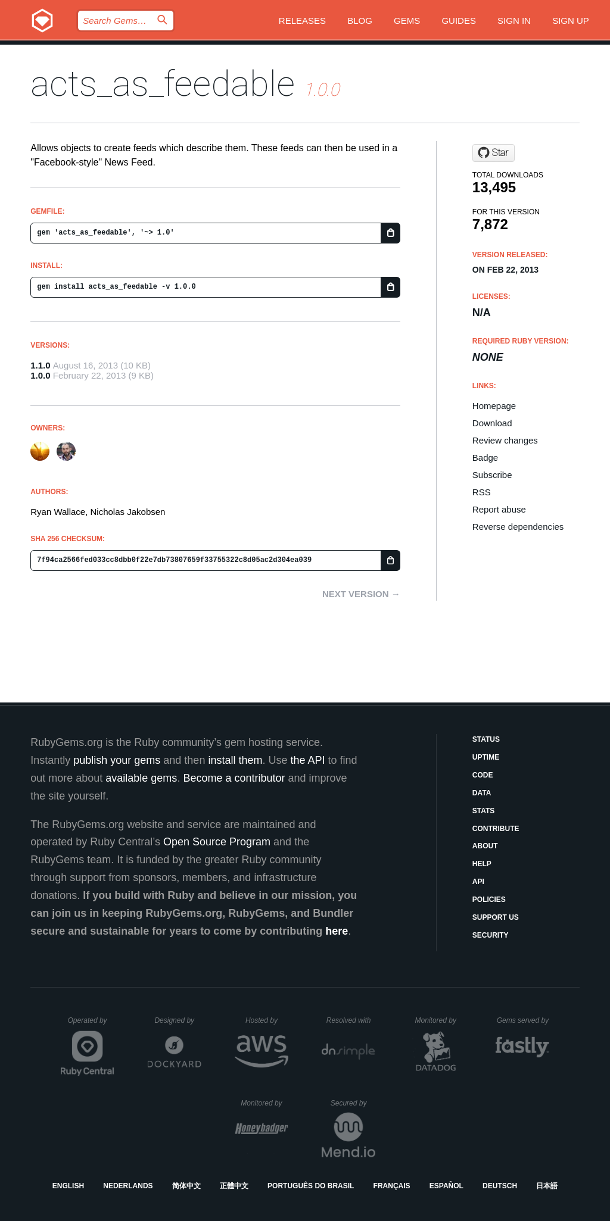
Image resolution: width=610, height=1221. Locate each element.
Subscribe (492, 475)
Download (492, 423)
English (68, 1186)
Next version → (361, 594)
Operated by (91, 1024)
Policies (489, 899)
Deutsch (500, 1186)
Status (486, 739)
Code (482, 775)
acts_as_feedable (162, 84)
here (336, 931)
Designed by (177, 1020)
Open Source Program (216, 842)
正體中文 (234, 1186)
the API (307, 760)
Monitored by (439, 1020)
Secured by (353, 1103)
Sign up (570, 20)
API (478, 882)
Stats (483, 811)
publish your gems (116, 760)
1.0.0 (40, 375)
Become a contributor (234, 778)
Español (446, 1186)
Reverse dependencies (518, 526)
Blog (359, 20)
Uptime (485, 757)
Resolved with (350, 1020)
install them (235, 760)
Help (481, 864)
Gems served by (523, 1020)
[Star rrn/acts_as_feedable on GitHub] (493, 153)
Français (392, 1186)
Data (481, 793)
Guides (458, 20)
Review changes (505, 440)
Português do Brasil (310, 1186)
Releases (302, 20)
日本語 (547, 1186)
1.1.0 (40, 365)
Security (490, 935)
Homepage (494, 406)
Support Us (495, 917)
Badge (485, 457)
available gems (141, 778)
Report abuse (499, 509)
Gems (407, 20)
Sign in (514, 20)
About (485, 846)
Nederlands (127, 1186)
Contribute (495, 829)
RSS (481, 492)
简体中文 (186, 1186)
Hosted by (266, 1020)
